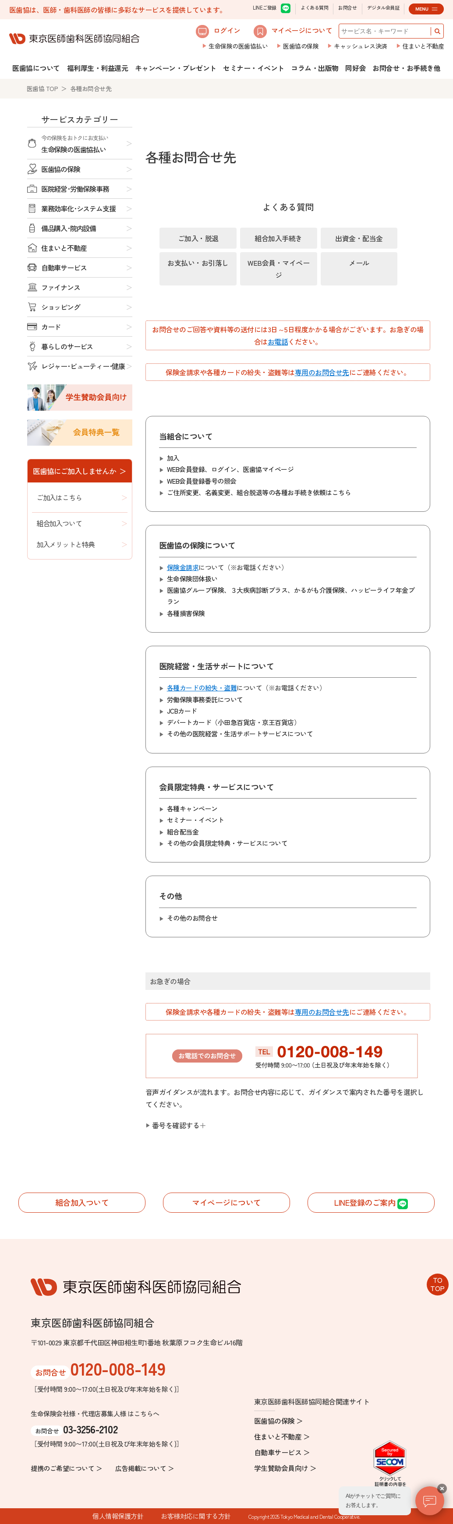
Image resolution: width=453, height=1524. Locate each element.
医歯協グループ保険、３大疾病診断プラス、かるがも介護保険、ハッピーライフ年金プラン (291, 595)
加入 (173, 457)
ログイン (218, 31)
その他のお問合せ (192, 917)
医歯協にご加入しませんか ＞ (79, 470)
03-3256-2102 (90, 1428)
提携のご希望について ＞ (66, 1468)
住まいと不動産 (423, 46)
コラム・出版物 (315, 68)
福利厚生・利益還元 (97, 68)
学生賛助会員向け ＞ (285, 1468)
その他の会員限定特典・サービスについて (227, 843)
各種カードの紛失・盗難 (202, 687)
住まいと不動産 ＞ (282, 1436)
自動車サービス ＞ (282, 1452)
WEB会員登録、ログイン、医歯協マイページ (230, 469)
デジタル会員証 (383, 7)
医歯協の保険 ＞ (278, 1420)
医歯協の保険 (301, 46)
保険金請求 (183, 567)
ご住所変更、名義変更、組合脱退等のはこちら (259, 492)
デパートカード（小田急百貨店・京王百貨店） (234, 722)
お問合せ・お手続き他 (406, 68)
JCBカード (182, 710)
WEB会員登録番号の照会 (202, 481)
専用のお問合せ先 (322, 372)
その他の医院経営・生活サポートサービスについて (240, 733)
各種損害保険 (186, 613)
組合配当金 (183, 831)
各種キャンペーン (192, 808)
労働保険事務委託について (205, 699)
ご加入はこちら (59, 497)
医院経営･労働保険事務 (75, 188)
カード (50, 326)
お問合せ (347, 7)
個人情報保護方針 (117, 1515)
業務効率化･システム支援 (78, 208)
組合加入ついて (59, 523)
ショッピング (60, 307)
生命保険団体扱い (192, 578)
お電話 (278, 341)
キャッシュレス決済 (360, 46)
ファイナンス (60, 287)
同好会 (355, 68)
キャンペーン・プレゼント (175, 68)
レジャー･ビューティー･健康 (83, 366)
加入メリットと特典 (65, 544)
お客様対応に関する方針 (196, 1515)
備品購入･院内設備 (68, 228)
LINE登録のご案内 (371, 1203)
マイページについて (293, 31)
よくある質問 (314, 7)
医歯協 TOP (42, 88)
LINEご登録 (271, 8)
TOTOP (437, 1283)
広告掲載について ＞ (144, 1468)
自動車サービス (64, 267)
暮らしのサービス (67, 346)
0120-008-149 (117, 1368)
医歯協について (36, 68)
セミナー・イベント (253, 68)
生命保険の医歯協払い (238, 46)
